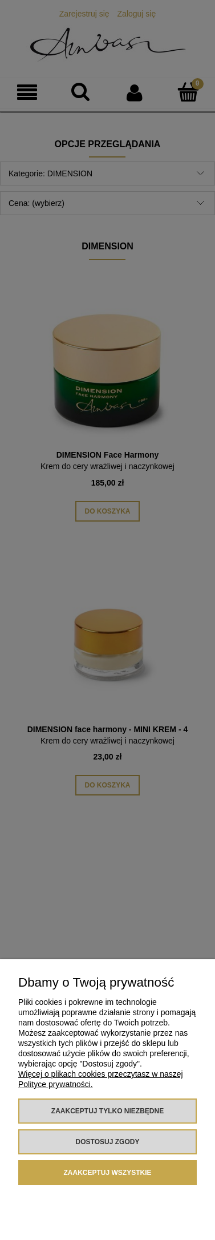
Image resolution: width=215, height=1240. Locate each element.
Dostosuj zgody (108, 1142)
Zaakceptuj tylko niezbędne (107, 1111)
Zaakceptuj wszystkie (107, 1173)
